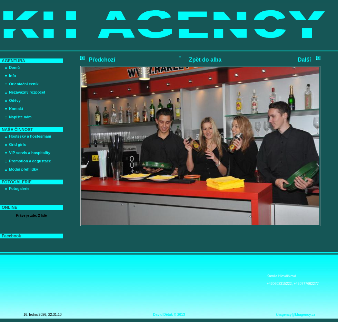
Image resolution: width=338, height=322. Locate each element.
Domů (14, 67)
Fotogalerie (19, 188)
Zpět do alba (205, 60)
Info (12, 76)
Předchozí (102, 60)
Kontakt (16, 109)
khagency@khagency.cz (295, 314)
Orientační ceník (24, 84)
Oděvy (15, 100)
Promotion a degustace (30, 161)
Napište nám (20, 117)
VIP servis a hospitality (29, 153)
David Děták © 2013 (169, 314)
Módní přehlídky (23, 169)
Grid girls (17, 144)
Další (304, 60)
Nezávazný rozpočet (27, 92)
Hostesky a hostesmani (30, 136)
